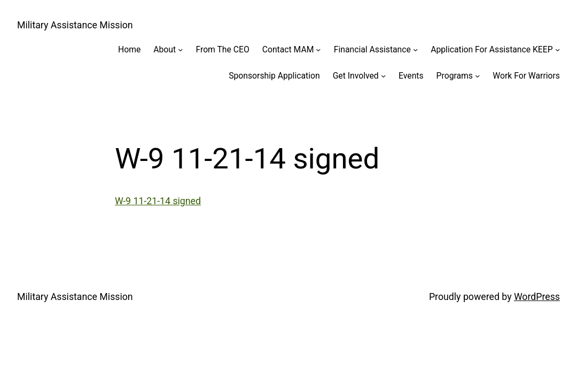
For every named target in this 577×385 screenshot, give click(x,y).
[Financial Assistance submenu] (415, 49)
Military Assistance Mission (75, 25)
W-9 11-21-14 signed (158, 201)
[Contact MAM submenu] (318, 49)
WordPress (537, 296)
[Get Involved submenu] (383, 75)
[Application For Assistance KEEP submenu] (557, 49)
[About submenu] (180, 49)
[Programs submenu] (477, 75)
